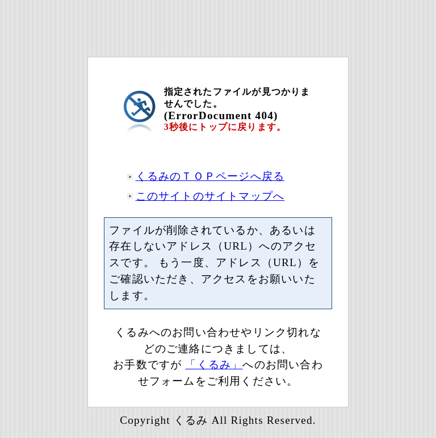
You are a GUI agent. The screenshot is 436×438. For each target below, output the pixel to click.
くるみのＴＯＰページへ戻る (210, 176)
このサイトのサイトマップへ (210, 196)
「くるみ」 (213, 364)
